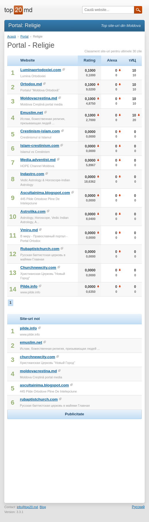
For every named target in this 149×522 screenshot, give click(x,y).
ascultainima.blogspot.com (44, 385)
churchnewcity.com (37, 357)
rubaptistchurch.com (39, 399)
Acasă (11, 36)
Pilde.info (28, 286)
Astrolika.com (32, 211)
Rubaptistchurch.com (39, 249)
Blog (43, 507)
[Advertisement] (74, 457)
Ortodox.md (31, 84)
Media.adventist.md (37, 160)
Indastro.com (32, 174)
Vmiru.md (29, 230)
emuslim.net (31, 342)
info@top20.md (27, 507)
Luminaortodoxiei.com (40, 70)
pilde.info (28, 328)
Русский (138, 507)
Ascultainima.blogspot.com (45, 192)
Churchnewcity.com (38, 267)
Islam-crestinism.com (39, 145)
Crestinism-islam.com (40, 131)
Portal (24, 36)
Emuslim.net (31, 112)
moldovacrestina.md (38, 371)
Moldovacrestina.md (38, 98)
